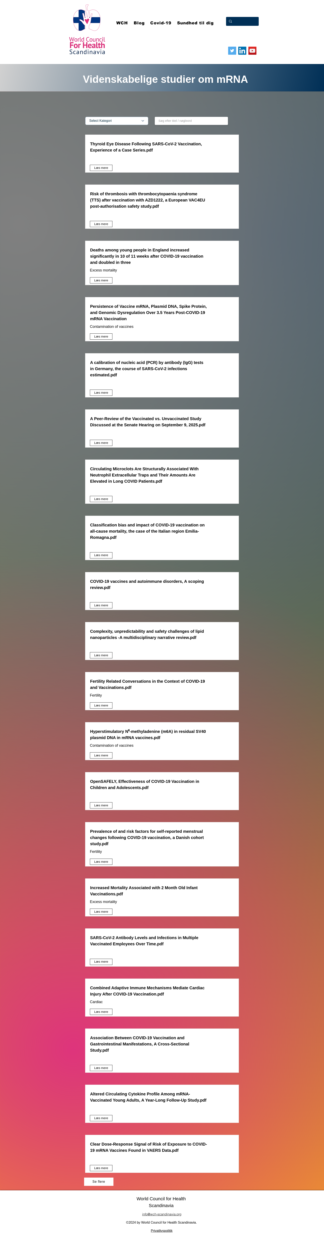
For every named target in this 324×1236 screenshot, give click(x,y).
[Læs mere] (101, 168)
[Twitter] (232, 51)
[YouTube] (252, 51)
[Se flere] (98, 1182)
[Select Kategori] (116, 121)
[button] (161, 23)
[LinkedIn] (242, 51)
